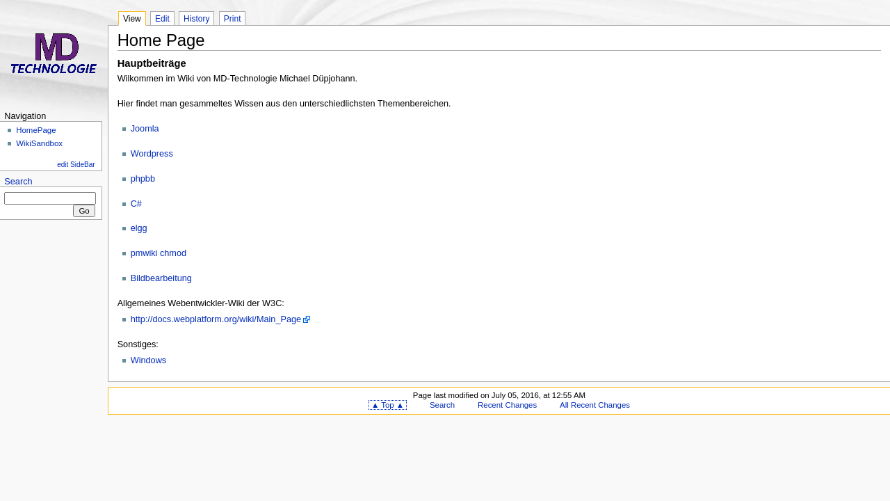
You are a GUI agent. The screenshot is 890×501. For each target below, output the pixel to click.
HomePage (36, 130)
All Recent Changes (595, 405)
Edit (162, 19)
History (196, 19)
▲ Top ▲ (387, 405)
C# (136, 204)
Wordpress (152, 154)
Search (18, 181)
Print (232, 19)
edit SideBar (76, 164)
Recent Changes (507, 405)
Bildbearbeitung (161, 278)
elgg (139, 228)
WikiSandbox (39, 143)
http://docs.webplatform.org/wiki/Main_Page (216, 319)
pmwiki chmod (158, 253)
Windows (148, 360)
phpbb (143, 179)
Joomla (145, 129)
